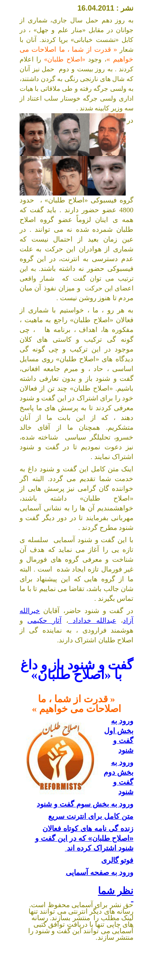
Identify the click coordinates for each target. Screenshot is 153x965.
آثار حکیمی (44, 620)
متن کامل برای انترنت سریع (90, 816)
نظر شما (115, 894)
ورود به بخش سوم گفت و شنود (85, 804)
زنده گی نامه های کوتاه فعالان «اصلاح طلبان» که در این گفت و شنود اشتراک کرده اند (84, 838)
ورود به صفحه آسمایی (99, 872)
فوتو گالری (117, 860)
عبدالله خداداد (92, 620)
